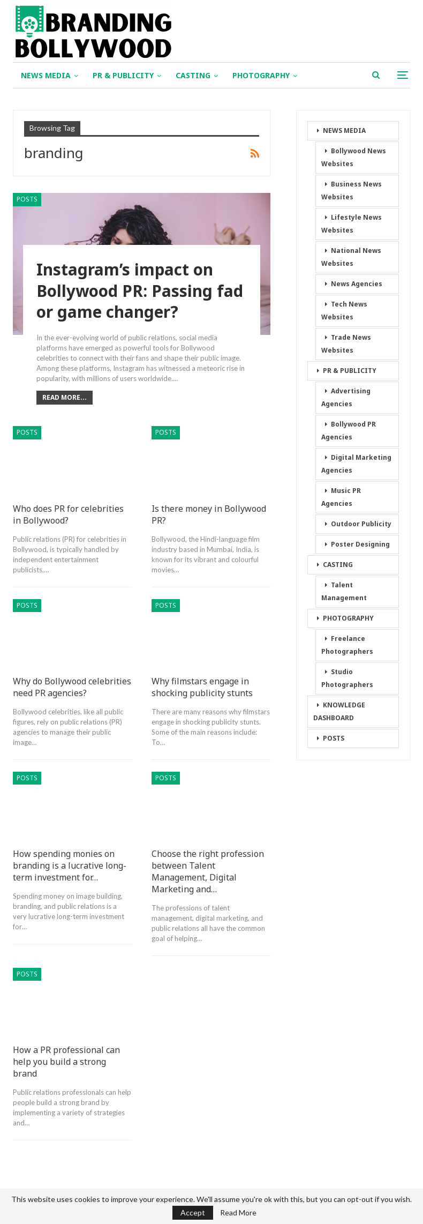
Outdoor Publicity (361, 523)
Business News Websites (351, 190)
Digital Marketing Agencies (356, 464)
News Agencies (356, 283)
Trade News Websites (346, 344)
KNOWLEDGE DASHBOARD (339, 711)
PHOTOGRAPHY (261, 75)
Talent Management (344, 591)
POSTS (27, 199)
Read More (238, 1212)
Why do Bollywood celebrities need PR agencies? (72, 687)
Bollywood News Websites (353, 157)
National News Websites (351, 257)
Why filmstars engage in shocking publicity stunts (202, 687)
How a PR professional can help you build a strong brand (66, 1061)
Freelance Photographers (347, 645)
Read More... (64, 397)
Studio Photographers (347, 678)
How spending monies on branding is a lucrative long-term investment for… (69, 865)
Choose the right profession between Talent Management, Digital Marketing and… (208, 871)
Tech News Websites (344, 311)
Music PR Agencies (341, 497)
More (321, 75)
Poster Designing (360, 544)
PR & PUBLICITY (123, 75)
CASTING (193, 75)
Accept (192, 1212)
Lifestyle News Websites (351, 224)
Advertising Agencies (346, 397)
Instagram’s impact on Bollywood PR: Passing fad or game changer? (140, 291)
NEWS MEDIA (46, 75)
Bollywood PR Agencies (348, 431)
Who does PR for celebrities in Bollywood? (68, 514)
